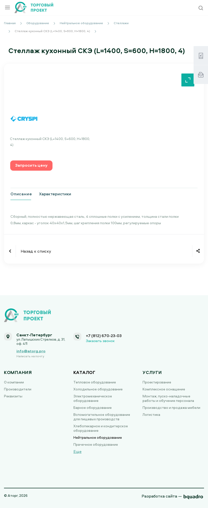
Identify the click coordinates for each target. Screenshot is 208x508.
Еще (77, 451)
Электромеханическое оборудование (92, 398)
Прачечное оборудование (95, 444)
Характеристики (55, 194)
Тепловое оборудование (94, 382)
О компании (14, 382)
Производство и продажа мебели (171, 407)
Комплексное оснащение (164, 389)
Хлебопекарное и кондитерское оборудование (100, 428)
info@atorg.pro (31, 351)
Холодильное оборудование (98, 389)
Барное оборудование (92, 407)
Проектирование (157, 382)
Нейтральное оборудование (97, 437)
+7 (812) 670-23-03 (104, 335)
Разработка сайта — (162, 496)
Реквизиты (13, 396)
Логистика (151, 414)
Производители (17, 389)
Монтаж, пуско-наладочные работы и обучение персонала (168, 398)
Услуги (152, 372)
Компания (18, 372)
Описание (21, 194)
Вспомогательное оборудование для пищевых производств (101, 416)
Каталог (84, 372)
